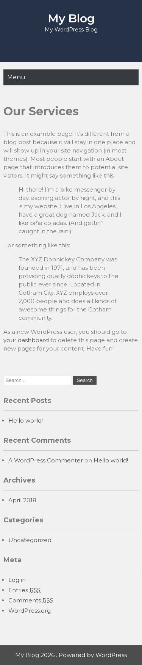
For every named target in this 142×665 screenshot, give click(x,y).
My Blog (71, 18)
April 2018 (22, 500)
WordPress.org (29, 610)
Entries (24, 590)
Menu (16, 77)
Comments (30, 600)
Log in (17, 579)
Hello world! (25, 420)
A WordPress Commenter (45, 460)
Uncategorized (29, 540)
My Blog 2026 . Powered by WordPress (71, 655)
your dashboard (26, 340)
